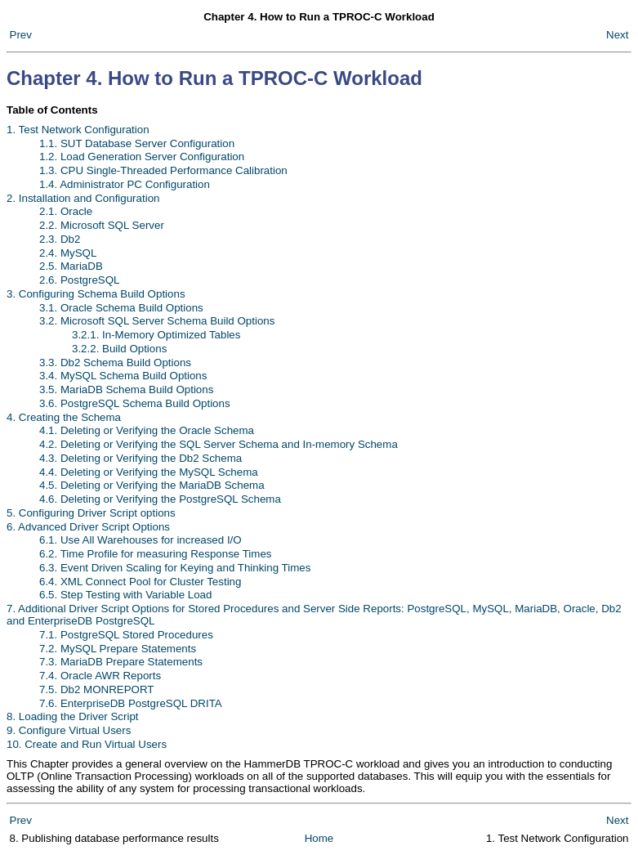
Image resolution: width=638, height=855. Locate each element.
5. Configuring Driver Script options (91, 513)
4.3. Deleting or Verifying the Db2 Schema (140, 458)
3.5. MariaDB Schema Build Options (126, 389)
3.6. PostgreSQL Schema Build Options (134, 403)
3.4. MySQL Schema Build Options (123, 375)
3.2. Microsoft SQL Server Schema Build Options (156, 321)
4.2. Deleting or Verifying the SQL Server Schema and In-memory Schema (218, 444)
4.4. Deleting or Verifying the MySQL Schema (148, 472)
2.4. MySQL (67, 253)
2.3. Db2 (59, 239)
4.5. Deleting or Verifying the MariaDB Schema (152, 485)
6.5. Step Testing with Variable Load (125, 595)
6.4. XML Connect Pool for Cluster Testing (140, 581)
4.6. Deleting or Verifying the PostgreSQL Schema (160, 499)
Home (319, 838)
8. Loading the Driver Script (73, 716)
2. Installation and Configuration (83, 198)
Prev (21, 35)
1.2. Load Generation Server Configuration (141, 156)
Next (617, 35)
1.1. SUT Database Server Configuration (136, 143)
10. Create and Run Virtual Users (87, 744)
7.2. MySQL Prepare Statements (117, 648)
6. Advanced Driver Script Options (88, 527)
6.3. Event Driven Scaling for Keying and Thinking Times (174, 568)
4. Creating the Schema (64, 417)
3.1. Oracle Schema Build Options (121, 308)
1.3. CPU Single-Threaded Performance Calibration (163, 170)
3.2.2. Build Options (119, 348)
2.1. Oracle (65, 211)
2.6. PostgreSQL (79, 280)
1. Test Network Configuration (78, 129)
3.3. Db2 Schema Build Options (115, 362)
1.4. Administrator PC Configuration (124, 184)
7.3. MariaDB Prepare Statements (121, 662)
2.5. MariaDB (71, 266)
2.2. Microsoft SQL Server (101, 225)
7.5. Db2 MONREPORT (96, 689)
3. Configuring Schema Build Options (96, 294)
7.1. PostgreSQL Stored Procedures (126, 635)
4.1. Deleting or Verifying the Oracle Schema (146, 430)
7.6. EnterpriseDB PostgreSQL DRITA (130, 703)
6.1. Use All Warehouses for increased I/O (140, 540)
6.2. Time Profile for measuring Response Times (155, 554)
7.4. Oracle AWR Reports (100, 675)
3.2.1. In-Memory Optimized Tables (156, 335)
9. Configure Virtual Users (69, 730)
